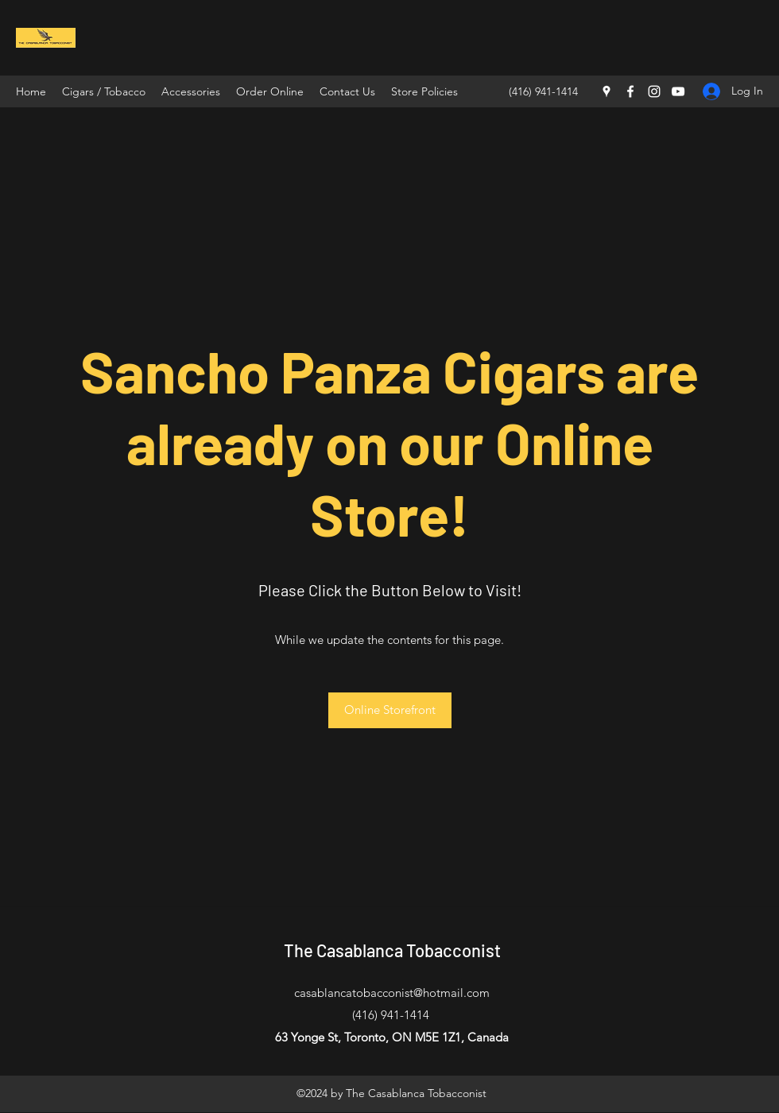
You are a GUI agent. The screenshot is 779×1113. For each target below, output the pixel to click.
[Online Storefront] (390, 710)
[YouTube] (678, 91)
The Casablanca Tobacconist (392, 950)
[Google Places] (606, 91)
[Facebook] (630, 91)
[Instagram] (654, 91)
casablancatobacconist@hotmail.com (392, 992)
